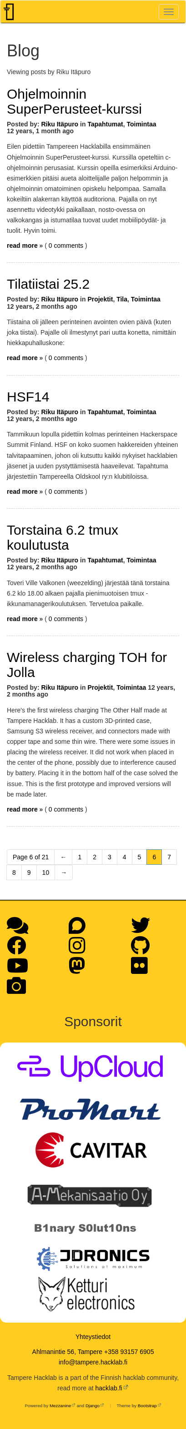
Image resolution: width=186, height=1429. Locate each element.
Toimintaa (141, 124)
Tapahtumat (105, 124)
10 (46, 872)
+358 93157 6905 (129, 1351)
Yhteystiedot (93, 1336)
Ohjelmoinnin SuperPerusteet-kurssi (74, 101)
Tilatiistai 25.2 (48, 283)
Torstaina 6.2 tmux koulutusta (62, 537)
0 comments (67, 245)
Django (92, 1405)
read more (22, 245)
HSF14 (28, 396)
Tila (121, 299)
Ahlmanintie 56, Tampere (67, 1351)
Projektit (100, 299)
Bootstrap (147, 1405)
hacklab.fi (109, 1388)
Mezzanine (60, 1405)
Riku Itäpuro (59, 124)
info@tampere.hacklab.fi (93, 1362)
